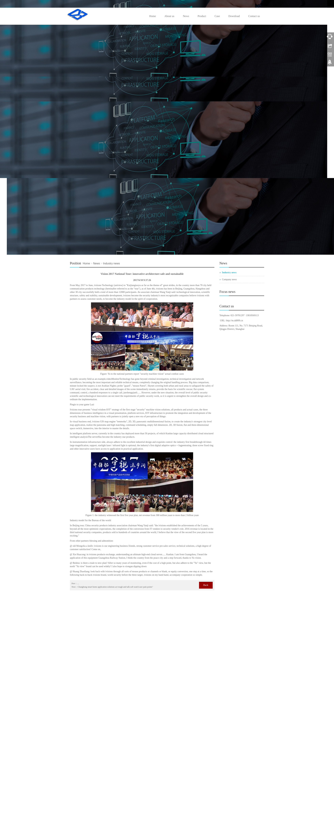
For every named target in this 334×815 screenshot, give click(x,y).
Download (234, 16)
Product (202, 16)
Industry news (111, 263)
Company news (229, 279)
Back (205, 585)
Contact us (254, 16)
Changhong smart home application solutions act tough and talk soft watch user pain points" (115, 587)
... (78, 583)
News (186, 16)
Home (152, 16)
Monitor (115, 379)
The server (93, 437)
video (108, 379)
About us (169, 16)
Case (217, 16)
